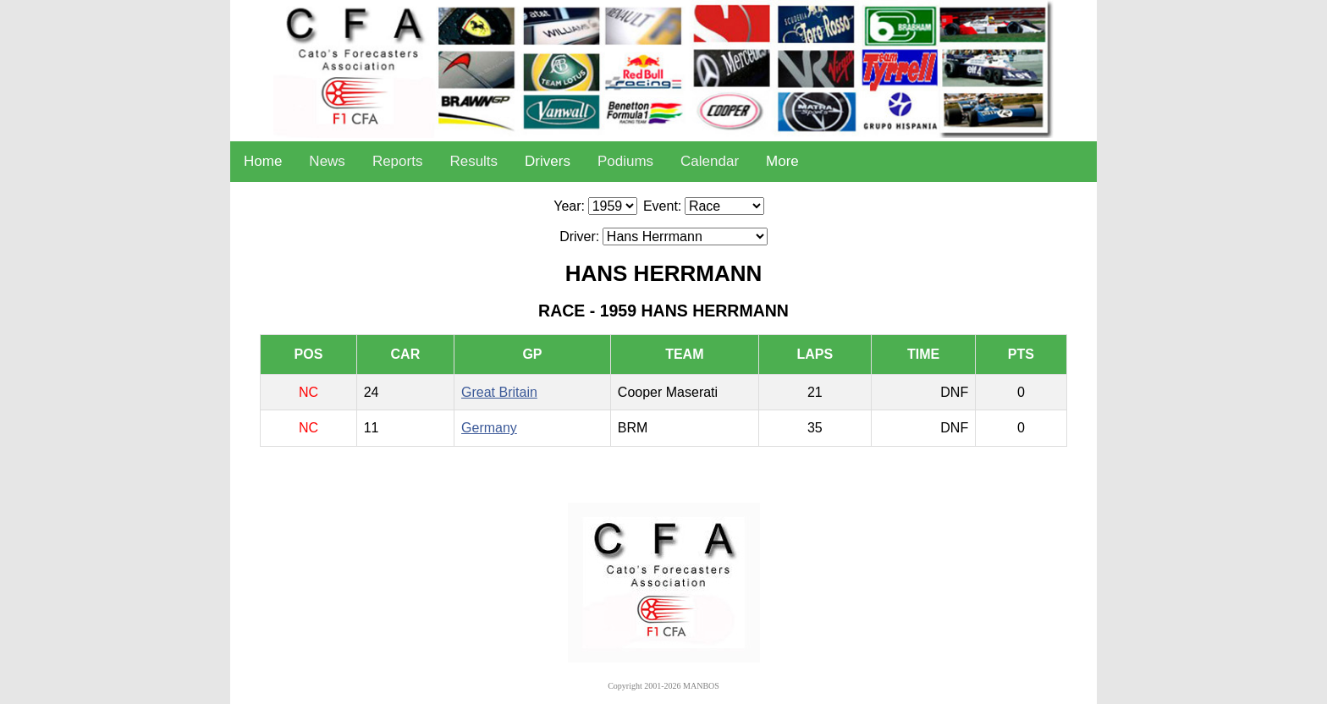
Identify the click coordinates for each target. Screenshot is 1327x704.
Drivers (547, 161)
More (782, 161)
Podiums (625, 161)
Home (263, 161)
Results (473, 161)
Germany (489, 428)
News (327, 161)
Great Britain (499, 392)
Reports (397, 161)
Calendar (709, 161)
